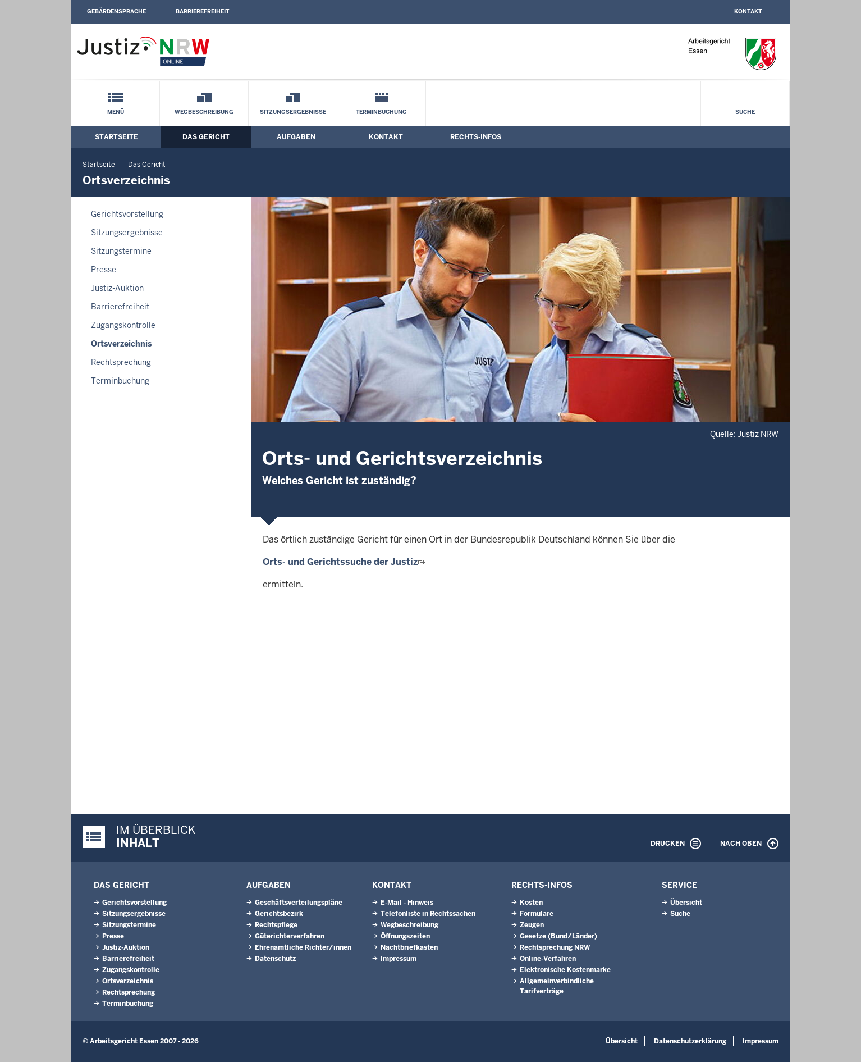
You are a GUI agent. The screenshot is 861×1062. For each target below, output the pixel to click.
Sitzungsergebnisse (293, 112)
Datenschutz (275, 958)
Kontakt (748, 11)
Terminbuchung (381, 112)
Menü (115, 112)
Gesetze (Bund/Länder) (558, 936)
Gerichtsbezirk (279, 913)
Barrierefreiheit (202, 11)
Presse (103, 270)
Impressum (398, 958)
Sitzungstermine (121, 251)
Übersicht (686, 902)
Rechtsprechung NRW (555, 947)
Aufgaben (296, 137)
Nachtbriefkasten (409, 947)
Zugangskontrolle (123, 325)
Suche (745, 112)
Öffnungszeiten (405, 936)
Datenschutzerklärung (690, 1041)
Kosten (531, 902)
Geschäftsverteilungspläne (298, 902)
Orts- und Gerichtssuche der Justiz (344, 562)
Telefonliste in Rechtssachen (428, 913)
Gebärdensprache (116, 11)
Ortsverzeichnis (121, 344)
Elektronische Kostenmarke (565, 969)
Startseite (116, 137)
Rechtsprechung (121, 362)
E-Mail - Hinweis (407, 902)
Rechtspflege (276, 924)
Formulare (536, 913)
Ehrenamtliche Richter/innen (303, 947)
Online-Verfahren (548, 958)
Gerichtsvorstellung (127, 214)
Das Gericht (206, 137)
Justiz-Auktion (117, 288)
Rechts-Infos (475, 137)
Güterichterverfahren (289, 936)
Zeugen (532, 924)
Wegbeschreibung (204, 112)
